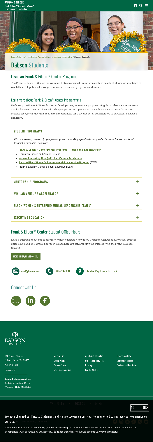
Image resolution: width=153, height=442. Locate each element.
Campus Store (60, 365)
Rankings (89, 365)
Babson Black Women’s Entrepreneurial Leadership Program (54, 162)
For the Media (91, 370)
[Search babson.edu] (141, 5)
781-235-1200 (11, 364)
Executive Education (76, 217)
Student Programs (76, 131)
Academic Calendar (94, 356)
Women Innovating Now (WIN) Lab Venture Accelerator (50, 158)
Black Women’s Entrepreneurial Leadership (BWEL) (76, 205)
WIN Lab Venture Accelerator (76, 193)
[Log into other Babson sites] (135, 5)
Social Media (59, 360)
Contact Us (10, 369)
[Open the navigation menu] (146, 5)
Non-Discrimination (62, 370)
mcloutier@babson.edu (25, 256)
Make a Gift (59, 356)
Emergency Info (124, 356)
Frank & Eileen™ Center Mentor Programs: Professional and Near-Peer (60, 150)
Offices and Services (94, 360)
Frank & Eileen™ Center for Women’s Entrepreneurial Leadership (20, 7)
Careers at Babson (125, 360)
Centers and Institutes (127, 365)
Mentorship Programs (76, 181)
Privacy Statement (106, 431)
